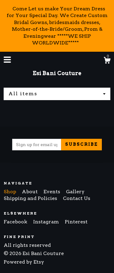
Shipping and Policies (31, 198)
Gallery (75, 191)
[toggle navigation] (7, 60)
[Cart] (107, 61)
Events (52, 191)
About (30, 191)
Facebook (16, 222)
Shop (10, 191)
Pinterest (76, 222)
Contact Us (76, 198)
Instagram (46, 222)
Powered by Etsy (24, 262)
